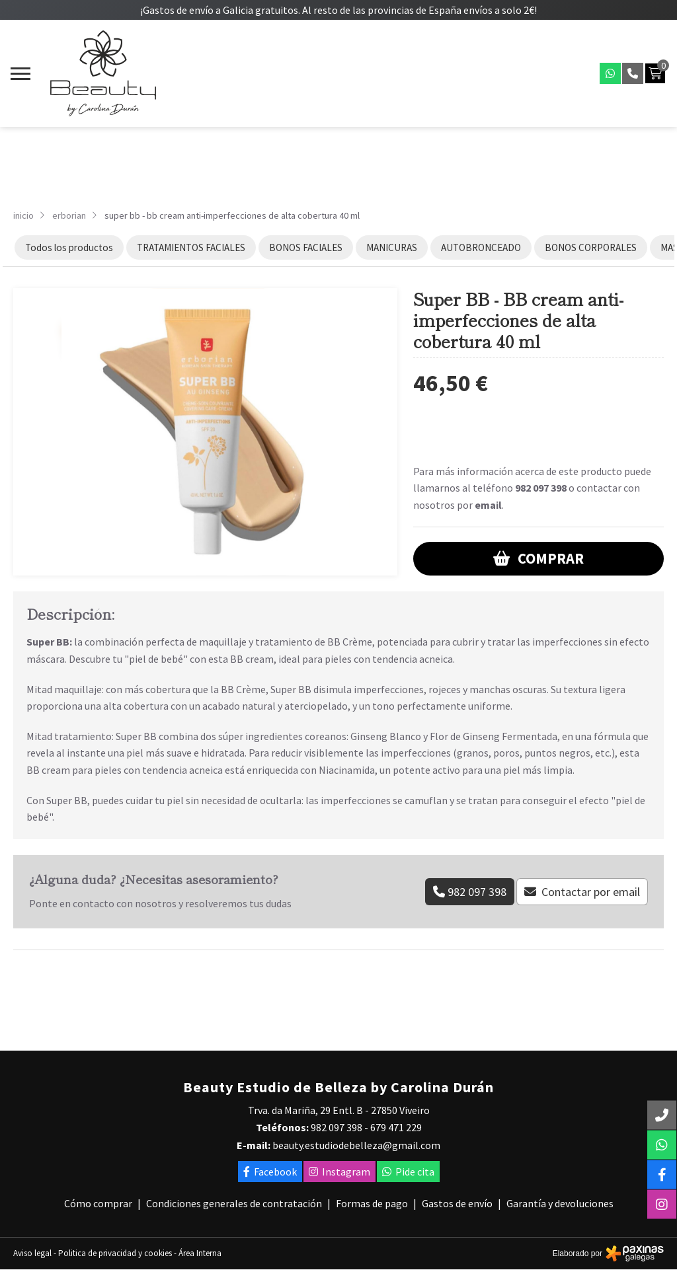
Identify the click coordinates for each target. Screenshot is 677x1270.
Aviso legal (32, 1253)
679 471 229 (396, 1127)
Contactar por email (590, 891)
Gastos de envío (457, 1203)
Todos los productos (69, 247)
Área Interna (200, 1253)
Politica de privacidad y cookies (115, 1253)
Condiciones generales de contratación (234, 1203)
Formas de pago (372, 1203)
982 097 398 (541, 487)
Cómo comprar (98, 1203)
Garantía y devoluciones (560, 1203)
